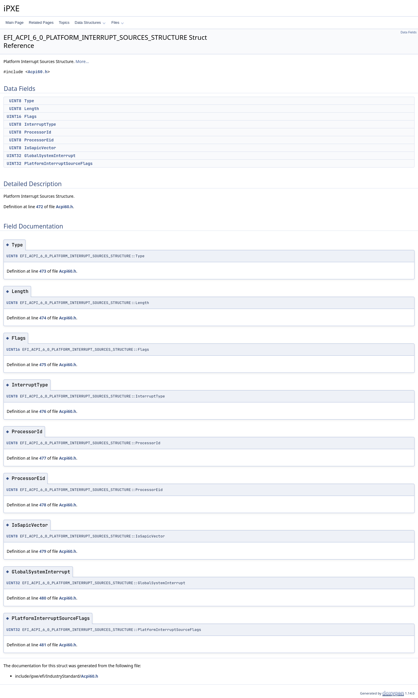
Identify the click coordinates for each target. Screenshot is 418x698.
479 (42, 551)
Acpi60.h (37, 72)
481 (42, 644)
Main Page (15, 22)
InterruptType (40, 124)
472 (39, 206)
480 (42, 598)
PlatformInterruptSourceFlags (58, 163)
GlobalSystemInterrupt (49, 155)
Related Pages (41, 22)
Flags (30, 116)
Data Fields (409, 32)
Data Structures (90, 22)
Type (29, 100)
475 (42, 364)
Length (31, 108)
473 (42, 271)
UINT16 (14, 116)
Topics (64, 22)
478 (42, 505)
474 (42, 318)
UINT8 (15, 100)
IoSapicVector (40, 147)
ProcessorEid (39, 140)
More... (82, 61)
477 (42, 458)
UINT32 (14, 155)
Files (117, 22)
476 (42, 411)
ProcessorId (37, 132)
